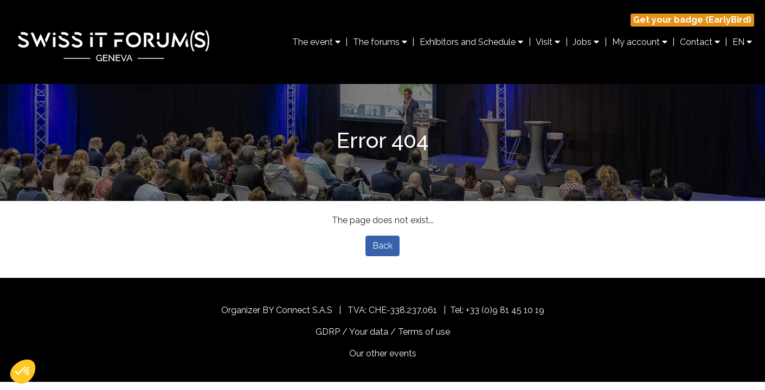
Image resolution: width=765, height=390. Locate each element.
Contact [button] (700, 42)
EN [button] (742, 42)
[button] (23, 372)
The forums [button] (380, 42)
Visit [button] (548, 42)
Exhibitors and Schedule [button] (471, 42)
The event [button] (316, 42)
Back (382, 245)
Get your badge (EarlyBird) (692, 20)
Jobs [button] (586, 42)
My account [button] (639, 42)
